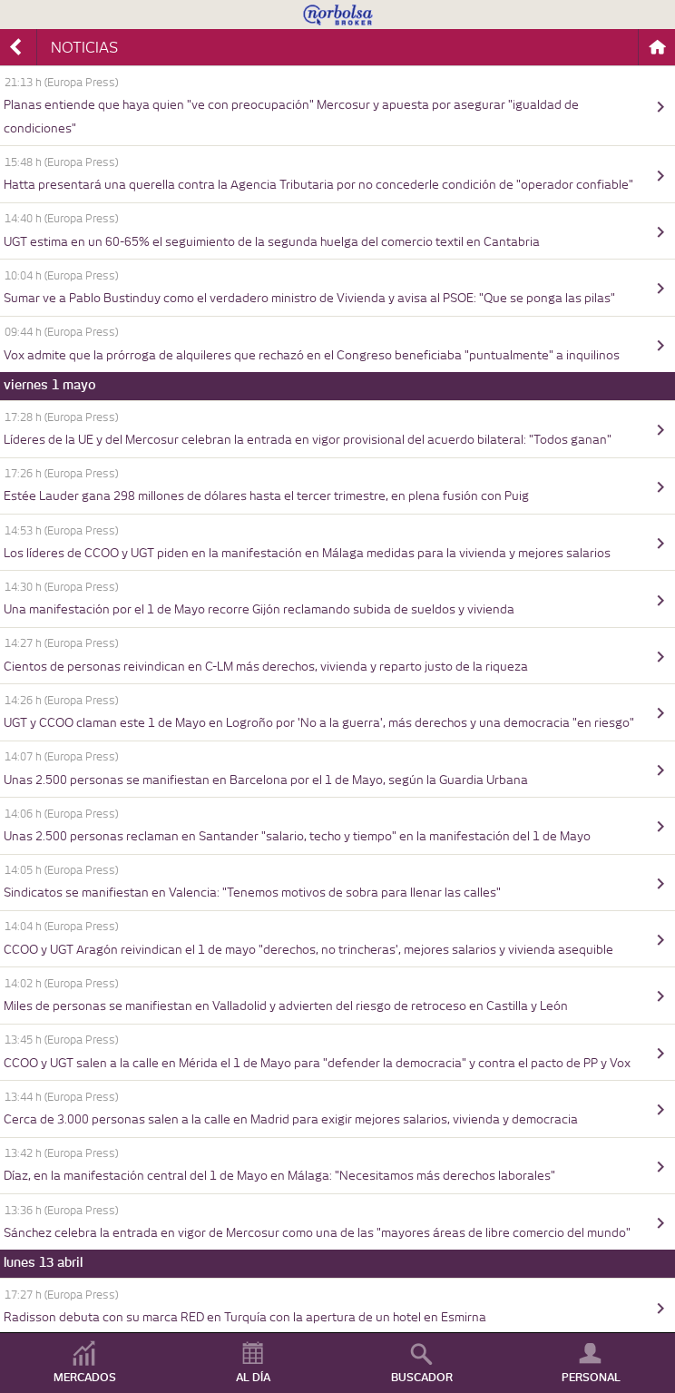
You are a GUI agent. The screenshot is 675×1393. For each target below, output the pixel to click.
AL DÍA (253, 1377)
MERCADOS (85, 1377)
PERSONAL (591, 1377)
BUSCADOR (422, 1377)
